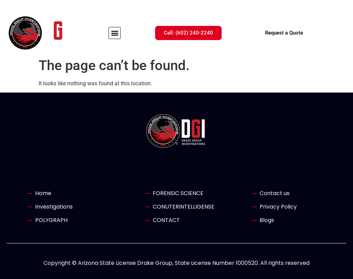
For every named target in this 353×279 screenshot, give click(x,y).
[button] (115, 33)
